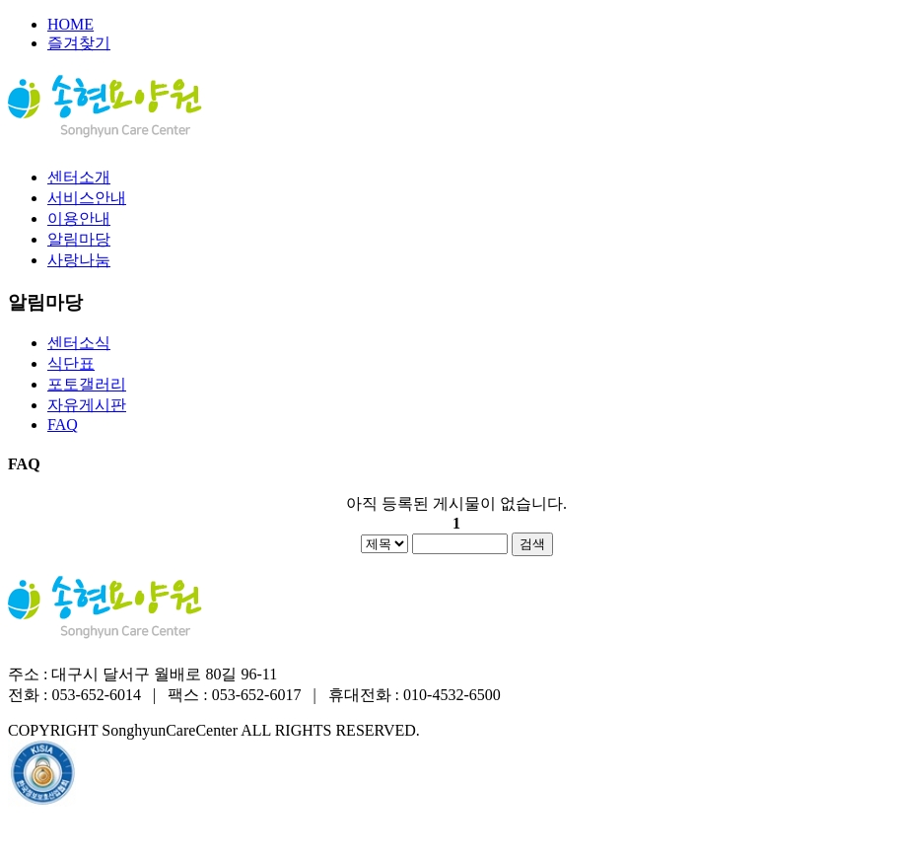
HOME (70, 24)
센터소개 (78, 177)
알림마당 (78, 239)
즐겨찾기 (78, 43)
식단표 (71, 363)
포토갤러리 (86, 384)
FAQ (62, 424)
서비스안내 (86, 197)
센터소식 (78, 342)
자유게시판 (86, 404)
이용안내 (78, 218)
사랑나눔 (78, 259)
